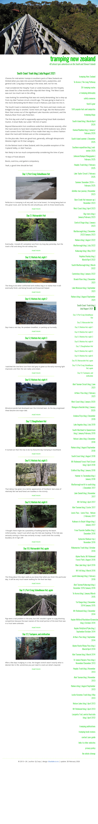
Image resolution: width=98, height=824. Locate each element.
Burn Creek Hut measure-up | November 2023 (84, 201)
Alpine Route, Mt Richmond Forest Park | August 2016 (85, 558)
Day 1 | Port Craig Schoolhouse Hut (36, 174)
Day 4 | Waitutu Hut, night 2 (36, 298)
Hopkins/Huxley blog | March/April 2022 (87, 258)
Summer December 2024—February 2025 (85, 183)
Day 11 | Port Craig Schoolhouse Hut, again (36, 590)
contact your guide (88, 737)
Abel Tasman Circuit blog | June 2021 (84, 385)
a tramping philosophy (87, 92)
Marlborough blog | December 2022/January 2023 (84, 233)
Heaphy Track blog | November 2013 (84, 670)
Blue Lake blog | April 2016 (85, 565)
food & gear (91, 103)
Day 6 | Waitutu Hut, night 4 (36, 379)
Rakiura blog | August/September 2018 (83, 449)
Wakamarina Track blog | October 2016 (83, 549)
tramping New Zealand (87, 76)
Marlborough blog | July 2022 (84, 245)
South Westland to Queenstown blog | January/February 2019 (83, 431)
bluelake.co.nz (53, 761)
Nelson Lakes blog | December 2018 (84, 440)
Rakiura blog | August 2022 (85, 239)
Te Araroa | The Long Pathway (84, 82)
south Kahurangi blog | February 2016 (83, 577)
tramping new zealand (72, 58)
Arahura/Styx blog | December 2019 (84, 417)
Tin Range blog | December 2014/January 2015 (85, 603)
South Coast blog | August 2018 (83, 456)
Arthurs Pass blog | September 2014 (84, 638)
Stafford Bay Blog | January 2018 (83, 470)
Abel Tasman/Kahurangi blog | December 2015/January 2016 (84, 586)
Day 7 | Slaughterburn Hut (36, 421)
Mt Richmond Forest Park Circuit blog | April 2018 (83, 463)
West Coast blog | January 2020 (83, 401)
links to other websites (86, 742)
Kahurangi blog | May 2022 (85, 250)
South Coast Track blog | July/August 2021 (86, 307)
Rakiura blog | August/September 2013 (83, 687)
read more (36, 209)
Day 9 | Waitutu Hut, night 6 (36, 502)
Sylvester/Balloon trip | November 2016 (86, 540)
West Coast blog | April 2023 (84, 208)
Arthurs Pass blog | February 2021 (84, 394)
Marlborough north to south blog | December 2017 (83, 486)
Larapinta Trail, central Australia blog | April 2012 (83, 716)
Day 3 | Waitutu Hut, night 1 (36, 257)
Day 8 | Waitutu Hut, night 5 (36, 460)
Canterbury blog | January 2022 (83, 273)
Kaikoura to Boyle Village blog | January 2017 (83, 523)
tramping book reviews (87, 731)
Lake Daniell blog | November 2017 (84, 494)
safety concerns (89, 98)
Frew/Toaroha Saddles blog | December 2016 (84, 531)
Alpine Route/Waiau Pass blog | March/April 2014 (83, 647)
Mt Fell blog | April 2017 (86, 501)
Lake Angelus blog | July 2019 (84, 424)
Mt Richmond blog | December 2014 (84, 612)
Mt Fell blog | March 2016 (85, 570)
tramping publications (87, 726)
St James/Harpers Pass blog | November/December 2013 (84, 661)
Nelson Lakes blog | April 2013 (84, 703)
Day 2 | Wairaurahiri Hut (36, 215)
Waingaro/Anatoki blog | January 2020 (83, 408)
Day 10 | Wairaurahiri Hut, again (36, 548)
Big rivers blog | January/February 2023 (86, 215)
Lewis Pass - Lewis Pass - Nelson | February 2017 (83, 514)
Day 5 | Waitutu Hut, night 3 (36, 338)
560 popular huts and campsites (83, 109)
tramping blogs (89, 114)
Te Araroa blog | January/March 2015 (84, 595)
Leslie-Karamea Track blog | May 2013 (83, 696)
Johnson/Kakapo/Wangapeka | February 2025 (84, 157)
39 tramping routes (88, 87)
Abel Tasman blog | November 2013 (84, 679)
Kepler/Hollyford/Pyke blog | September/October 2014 (84, 630)
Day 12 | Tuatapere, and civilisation (36, 634)
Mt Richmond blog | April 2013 (84, 708)
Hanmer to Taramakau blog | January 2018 (85, 477)
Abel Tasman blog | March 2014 (83, 654)
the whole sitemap (88, 753)
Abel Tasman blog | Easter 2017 (83, 507)
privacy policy (90, 748)
